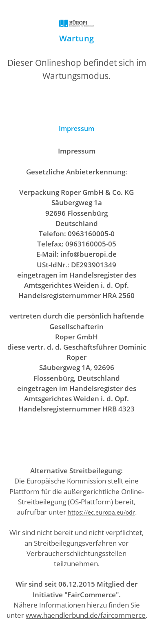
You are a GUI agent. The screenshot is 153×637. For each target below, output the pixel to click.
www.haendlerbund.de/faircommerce (86, 615)
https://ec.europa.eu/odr (101, 512)
